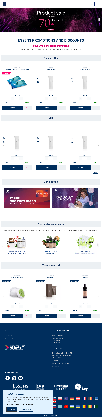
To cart (12, 108)
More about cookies (12, 404)
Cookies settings (26, 409)
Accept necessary (28, 404)
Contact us (57, 348)
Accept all (12, 409)
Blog (6, 342)
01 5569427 (55, 360)
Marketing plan (9, 339)
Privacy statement (57, 335)
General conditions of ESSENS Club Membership (58, 340)
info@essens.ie (56, 366)
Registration (9, 335)
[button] (99, 20)
